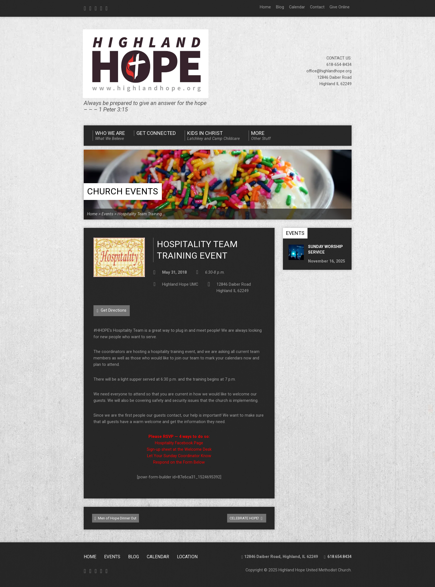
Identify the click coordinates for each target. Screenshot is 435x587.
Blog (280, 7)
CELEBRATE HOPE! (246, 518)
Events (107, 214)
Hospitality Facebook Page (179, 443)
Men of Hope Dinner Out (116, 518)
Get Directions (112, 310)
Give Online (340, 7)
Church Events (122, 191)
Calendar (297, 7)
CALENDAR (158, 556)
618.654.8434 (340, 556)
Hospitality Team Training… (140, 214)
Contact (317, 7)
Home (265, 7)
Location (187, 556)
